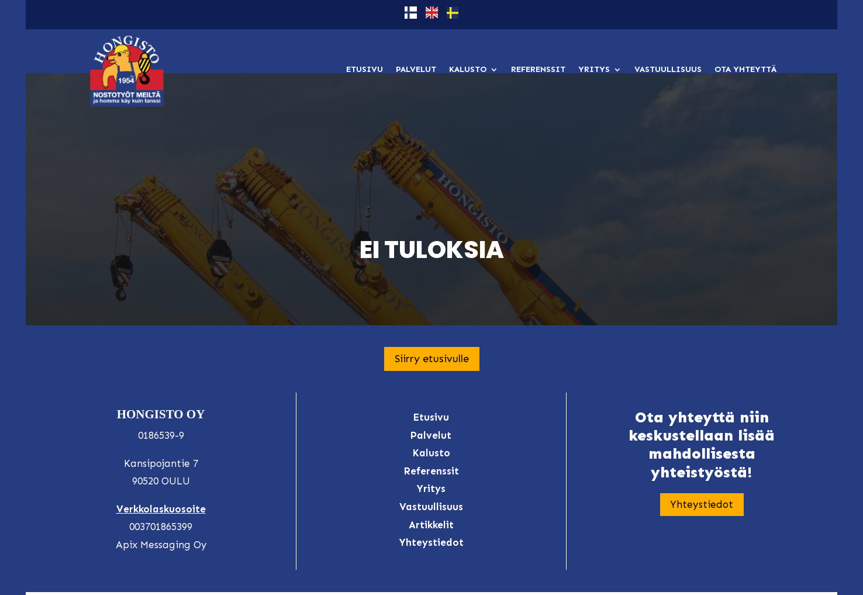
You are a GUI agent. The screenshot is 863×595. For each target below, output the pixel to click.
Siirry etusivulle (432, 302)
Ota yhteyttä (745, 69)
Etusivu (364, 69)
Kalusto (467, 69)
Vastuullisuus (668, 69)
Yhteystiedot (701, 448)
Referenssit (538, 69)
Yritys (594, 69)
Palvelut (416, 69)
